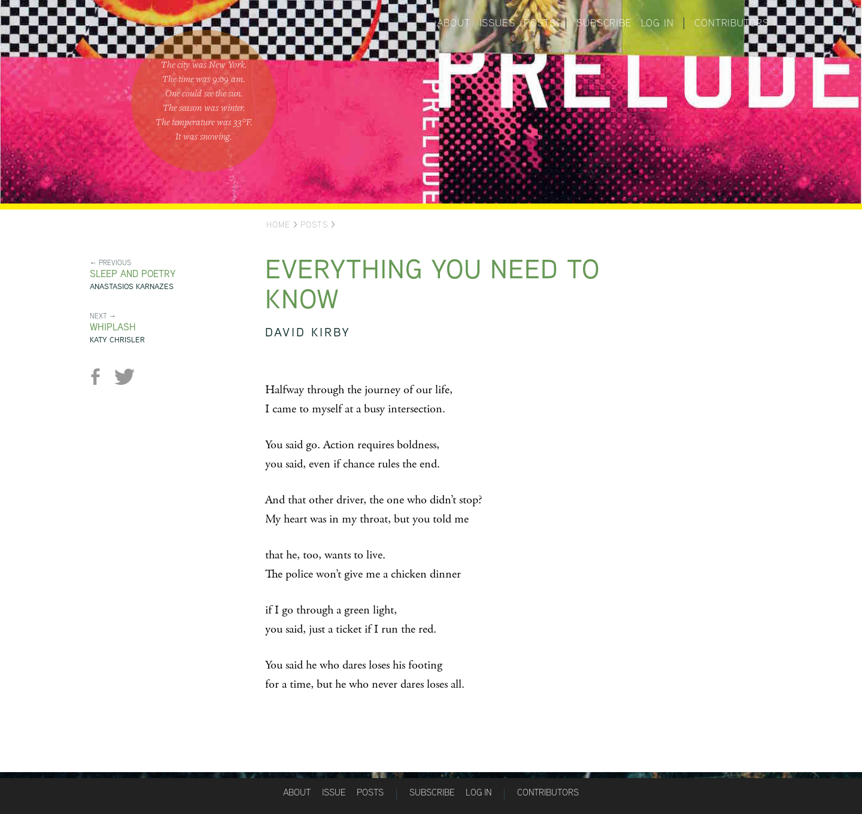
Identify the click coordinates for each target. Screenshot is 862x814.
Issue (333, 792)
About (454, 23)
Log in (657, 23)
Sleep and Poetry (132, 274)
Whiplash (113, 327)
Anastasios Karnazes (132, 286)
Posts (540, 23)
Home (278, 224)
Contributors (731, 23)
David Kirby (308, 332)
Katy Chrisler (117, 339)
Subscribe (604, 23)
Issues (497, 23)
